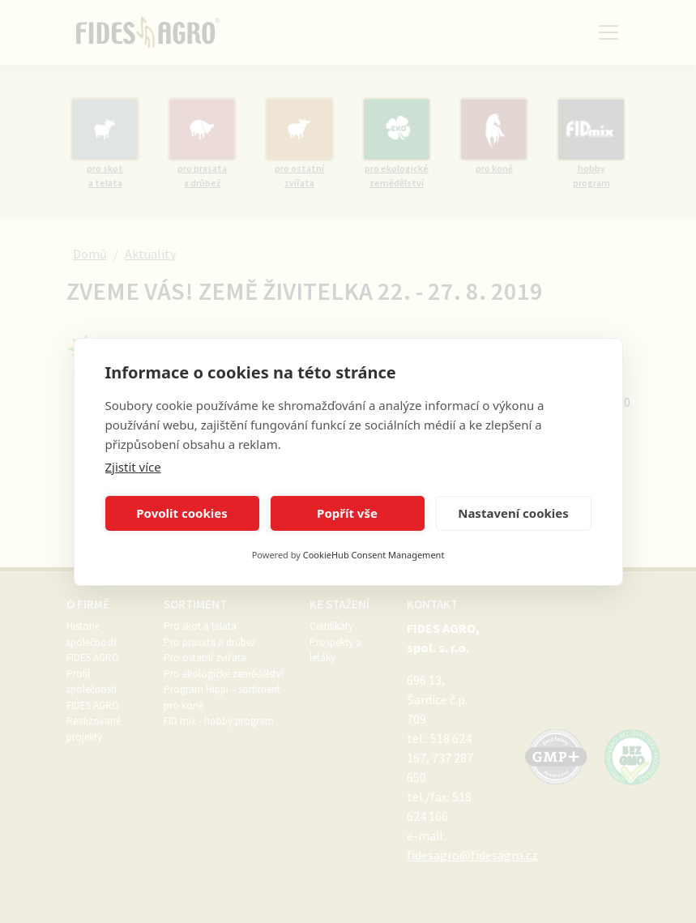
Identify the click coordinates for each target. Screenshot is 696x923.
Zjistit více (133, 467)
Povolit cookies (181, 513)
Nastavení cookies (513, 513)
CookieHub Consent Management (374, 555)
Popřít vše (347, 513)
